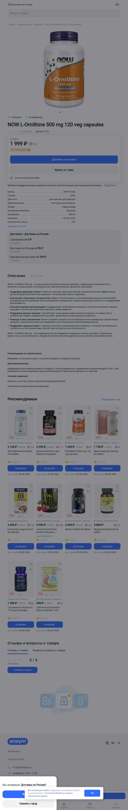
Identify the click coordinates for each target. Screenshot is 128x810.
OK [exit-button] (92, 793)
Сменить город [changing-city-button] (28, 803)
